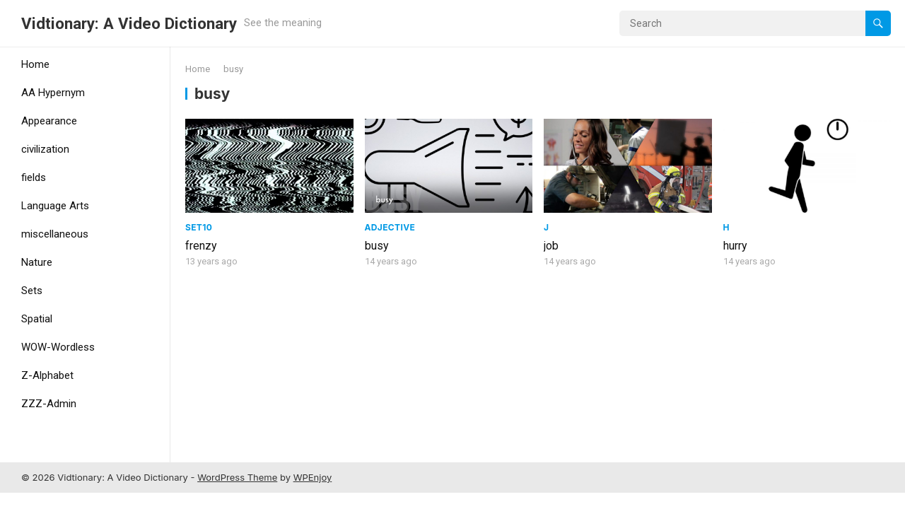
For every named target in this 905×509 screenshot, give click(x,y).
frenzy (201, 245)
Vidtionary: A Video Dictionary (129, 23)
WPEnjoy (312, 477)
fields (33, 177)
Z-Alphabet (47, 375)
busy (377, 245)
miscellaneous (54, 234)
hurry (735, 245)
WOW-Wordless (58, 347)
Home (35, 64)
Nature (36, 262)
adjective (390, 227)
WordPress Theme (237, 477)
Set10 (198, 227)
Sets (31, 290)
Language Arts (55, 205)
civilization (45, 149)
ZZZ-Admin (48, 403)
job (551, 245)
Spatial (36, 318)
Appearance (49, 121)
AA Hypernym (53, 92)
